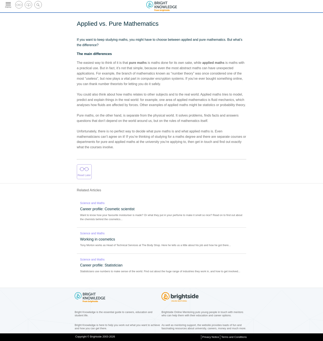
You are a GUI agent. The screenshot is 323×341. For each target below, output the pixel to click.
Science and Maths (92, 203)
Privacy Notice (210, 337)
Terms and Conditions (234, 337)
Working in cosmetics (97, 239)
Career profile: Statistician (101, 265)
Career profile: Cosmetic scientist (107, 209)
